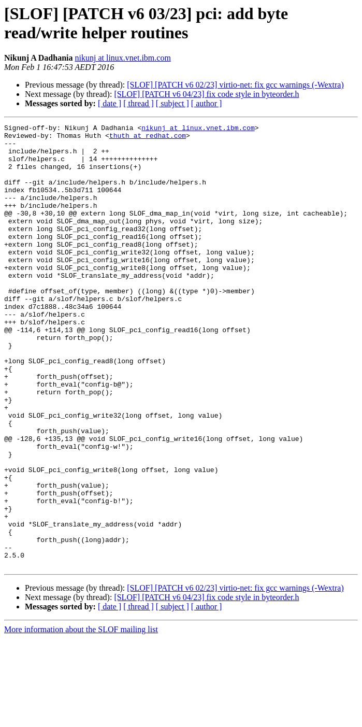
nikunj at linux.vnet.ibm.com (123, 57)
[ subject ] (172, 103)
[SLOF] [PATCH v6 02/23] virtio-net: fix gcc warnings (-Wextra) (235, 84)
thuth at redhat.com (147, 138)
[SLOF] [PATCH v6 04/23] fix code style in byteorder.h (206, 94)
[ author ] (206, 103)
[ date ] (109, 103)
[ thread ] (138, 103)
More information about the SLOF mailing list (81, 718)
